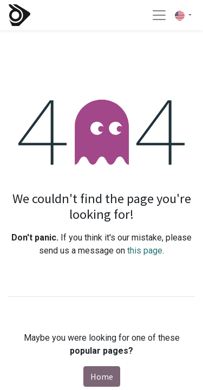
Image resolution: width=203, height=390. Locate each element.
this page (144, 250)
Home (101, 376)
